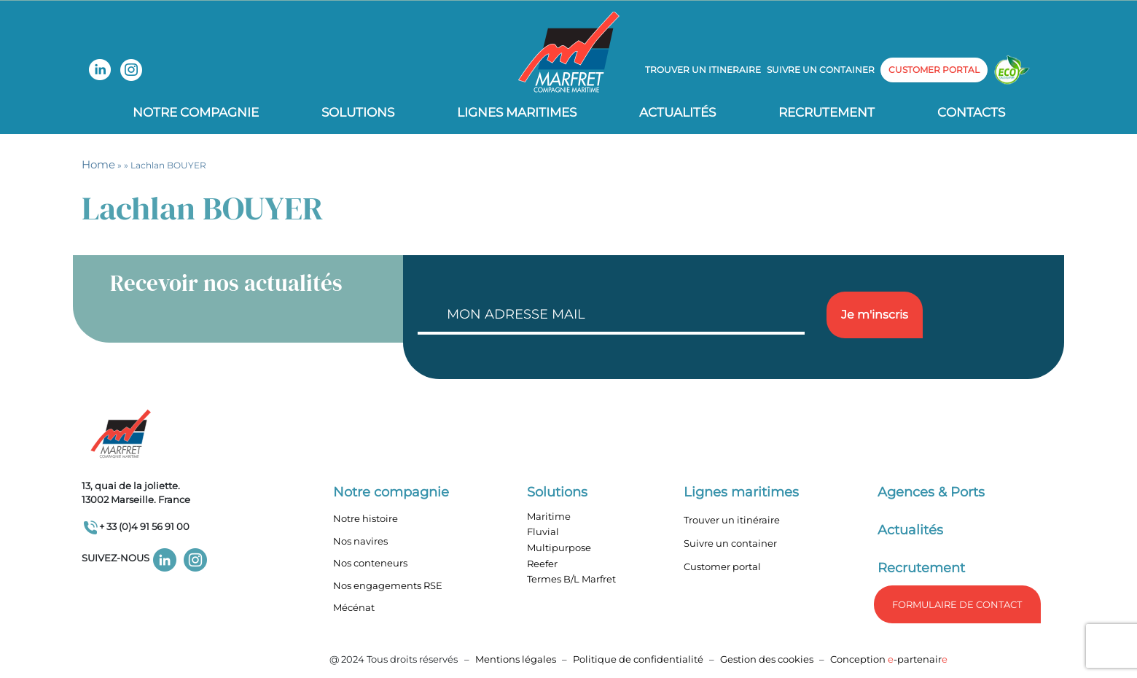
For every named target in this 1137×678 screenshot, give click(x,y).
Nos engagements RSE (387, 585)
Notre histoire (365, 518)
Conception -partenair (889, 659)
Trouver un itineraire (703, 69)
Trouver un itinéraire (732, 520)
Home (98, 164)
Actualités (677, 112)
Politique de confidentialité (639, 659)
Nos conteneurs (370, 563)
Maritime (549, 516)
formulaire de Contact (957, 604)
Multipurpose (559, 547)
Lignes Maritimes (517, 112)
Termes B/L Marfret (571, 579)
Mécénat (354, 607)
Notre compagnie (196, 112)
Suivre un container (821, 69)
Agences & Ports (931, 492)
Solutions (357, 112)
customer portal (934, 69)
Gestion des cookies (766, 659)
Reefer (542, 563)
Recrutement (826, 112)
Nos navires (360, 541)
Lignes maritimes (741, 492)
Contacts (971, 112)
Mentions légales (515, 659)
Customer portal (722, 566)
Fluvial (543, 531)
